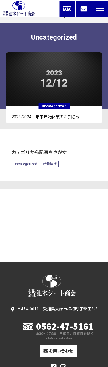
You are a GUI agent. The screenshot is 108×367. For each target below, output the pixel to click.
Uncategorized (25, 164)
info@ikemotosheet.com (59, 338)
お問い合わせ (58, 350)
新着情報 (50, 164)
